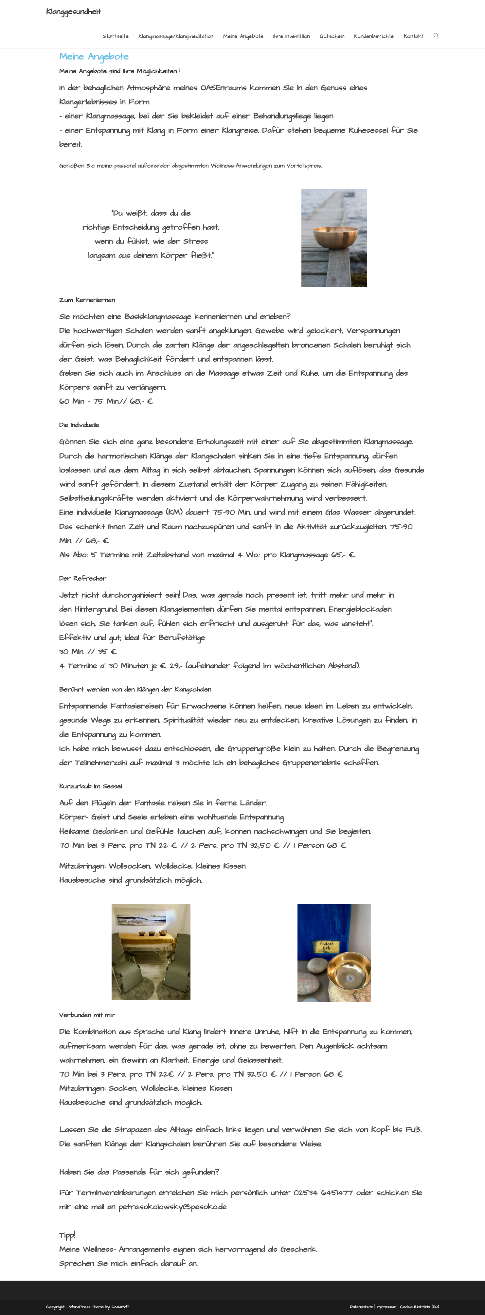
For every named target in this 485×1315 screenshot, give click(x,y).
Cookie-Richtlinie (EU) (419, 1307)
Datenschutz (361, 1307)
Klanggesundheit (73, 11)
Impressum (386, 1307)
